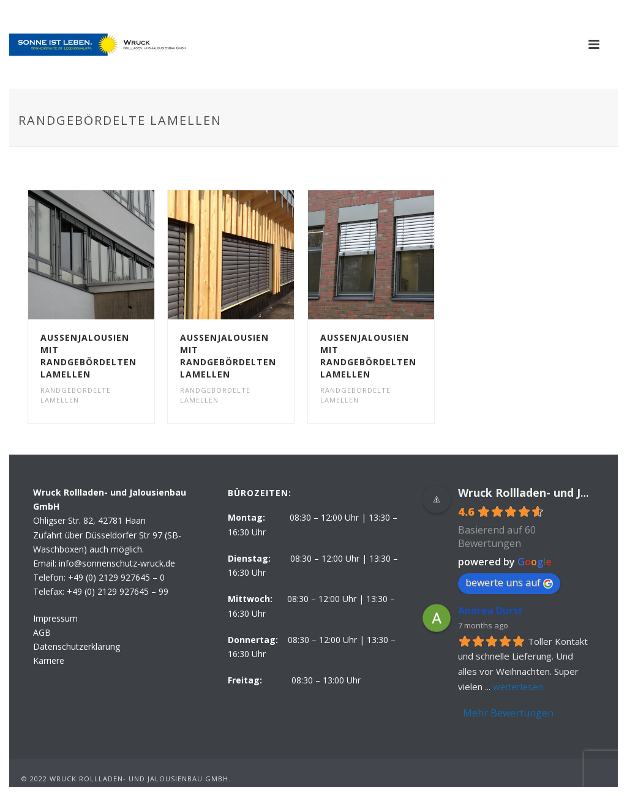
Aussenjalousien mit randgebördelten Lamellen (88, 356)
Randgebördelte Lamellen (75, 394)
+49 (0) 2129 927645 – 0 (116, 577)
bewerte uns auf (509, 582)
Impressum (55, 618)
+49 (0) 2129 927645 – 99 (117, 591)
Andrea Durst (490, 610)
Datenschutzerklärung (76, 646)
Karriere (48, 660)
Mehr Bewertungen (508, 713)
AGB (42, 632)
